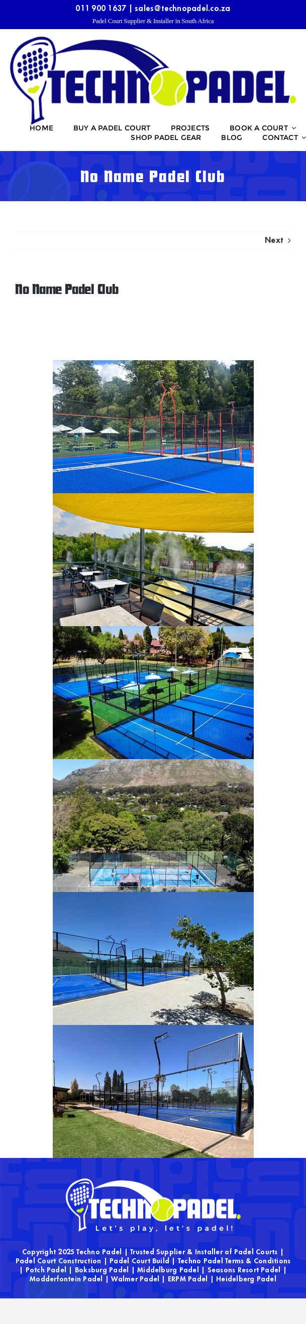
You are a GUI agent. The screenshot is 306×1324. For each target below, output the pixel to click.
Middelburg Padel (168, 1269)
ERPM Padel (188, 1278)
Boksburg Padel (102, 1269)
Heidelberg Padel (246, 1278)
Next (274, 240)
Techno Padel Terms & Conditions (234, 1260)
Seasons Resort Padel (244, 1269)
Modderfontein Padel (66, 1278)
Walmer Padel (135, 1278)
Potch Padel (46, 1269)
